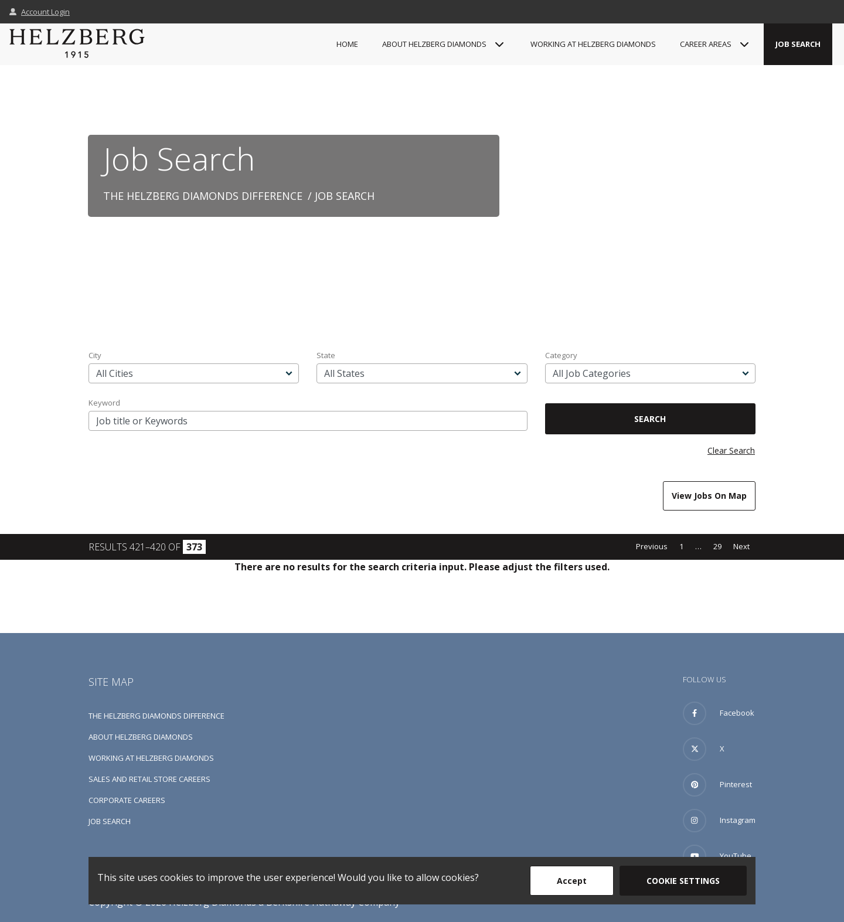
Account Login (39, 11)
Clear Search (731, 450)
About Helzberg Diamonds (141, 737)
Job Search (798, 44)
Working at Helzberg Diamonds (593, 44)
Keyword (104, 402)
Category (561, 355)
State (325, 355)
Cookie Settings (683, 880)
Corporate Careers (127, 800)
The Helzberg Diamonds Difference (202, 196)
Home (347, 44)
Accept (572, 880)
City (95, 355)
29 (717, 546)
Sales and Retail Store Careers (149, 779)
